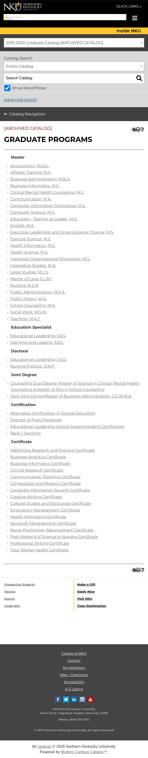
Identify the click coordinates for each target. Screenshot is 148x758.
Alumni (9, 598)
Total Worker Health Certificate (39, 550)
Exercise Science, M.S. (30, 239)
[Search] (8, 17)
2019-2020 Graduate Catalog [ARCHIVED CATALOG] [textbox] (54, 43)
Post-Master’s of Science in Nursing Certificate (54, 537)
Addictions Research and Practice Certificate (52, 450)
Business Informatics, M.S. (34, 186)
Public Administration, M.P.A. (37, 292)
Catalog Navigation (27, 114)
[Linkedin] (74, 699)
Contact (74, 661)
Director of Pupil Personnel (36, 420)
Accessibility (74, 682)
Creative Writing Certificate (36, 497)
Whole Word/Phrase (29, 88)
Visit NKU (84, 599)
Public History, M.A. (28, 299)
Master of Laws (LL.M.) (31, 279)
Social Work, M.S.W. (28, 312)
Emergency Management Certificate (45, 510)
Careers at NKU (74, 653)
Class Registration (91, 606)
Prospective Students (19, 584)
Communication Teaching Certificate (45, 477)
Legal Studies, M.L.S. (29, 272)
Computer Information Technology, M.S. (48, 206)
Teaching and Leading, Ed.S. (37, 342)
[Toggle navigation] (137, 18)
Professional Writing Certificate (39, 543)
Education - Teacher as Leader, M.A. (44, 219)
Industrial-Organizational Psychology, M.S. (50, 259)
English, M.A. (22, 225)
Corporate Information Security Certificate (50, 490)
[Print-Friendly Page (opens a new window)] (137, 129)
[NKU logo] (22, 7)
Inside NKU (12, 605)
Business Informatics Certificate (40, 463)
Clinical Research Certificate (36, 470)
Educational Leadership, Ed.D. (38, 359)
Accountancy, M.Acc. (29, 166)
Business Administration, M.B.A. (40, 179)
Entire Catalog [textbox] (19, 66)
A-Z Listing (74, 689)
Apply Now (86, 591)
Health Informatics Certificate (38, 517)
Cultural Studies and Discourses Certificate (50, 503)
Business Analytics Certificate (38, 457)
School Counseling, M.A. (33, 305)
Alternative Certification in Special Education (52, 413)
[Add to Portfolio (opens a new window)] (133, 129)
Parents (9, 591)
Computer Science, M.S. (32, 212)
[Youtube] (90, 699)
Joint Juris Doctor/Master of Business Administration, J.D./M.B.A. (71, 396)
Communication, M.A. (30, 199)
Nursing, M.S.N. (24, 285)
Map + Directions (74, 675)
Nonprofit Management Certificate (43, 523)
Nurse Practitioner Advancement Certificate (51, 530)
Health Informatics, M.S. (32, 245)
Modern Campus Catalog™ (84, 752)
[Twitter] (66, 699)
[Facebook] (58, 699)
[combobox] (74, 42)
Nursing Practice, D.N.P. (32, 366)
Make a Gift (86, 584)
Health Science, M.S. (29, 252)
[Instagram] (82, 699)
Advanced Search (20, 100)
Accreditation (74, 668)
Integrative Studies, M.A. (33, 265)
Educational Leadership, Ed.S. (38, 336)
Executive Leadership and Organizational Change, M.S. (62, 232)
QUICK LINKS (129, 6)
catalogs (44, 746)
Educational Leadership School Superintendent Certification (67, 426)
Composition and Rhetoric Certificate (45, 483)
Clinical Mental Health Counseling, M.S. (47, 192)
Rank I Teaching (25, 433)
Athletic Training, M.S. (30, 172)
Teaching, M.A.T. (25, 319)
